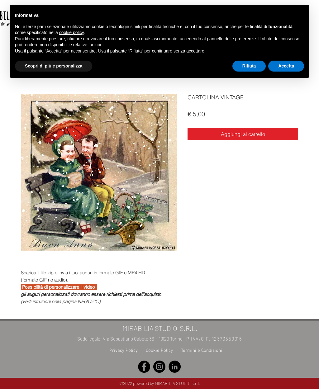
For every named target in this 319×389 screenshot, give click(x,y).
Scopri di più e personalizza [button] (53, 65)
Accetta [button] (286, 65)
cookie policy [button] (71, 32)
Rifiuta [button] (249, 65)
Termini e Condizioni (201, 350)
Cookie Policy (159, 350)
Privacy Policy (123, 350)
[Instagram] (159, 367)
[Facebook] (144, 367)
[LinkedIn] (175, 367)
